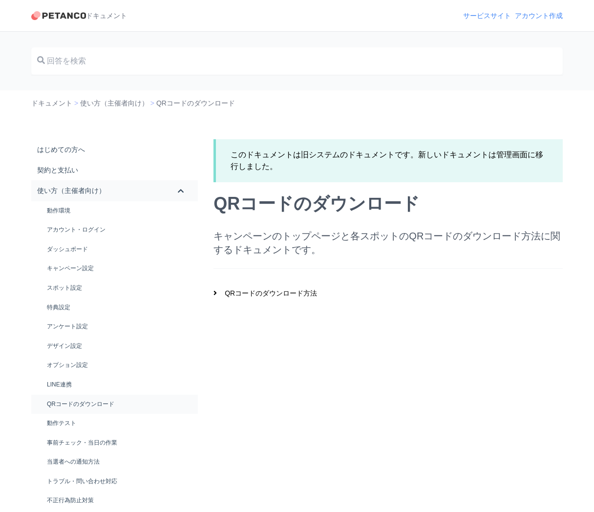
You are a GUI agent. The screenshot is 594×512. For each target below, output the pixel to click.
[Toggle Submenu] (181, 190)
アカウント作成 (539, 16)
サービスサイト (487, 16)
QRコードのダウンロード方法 (271, 293)
